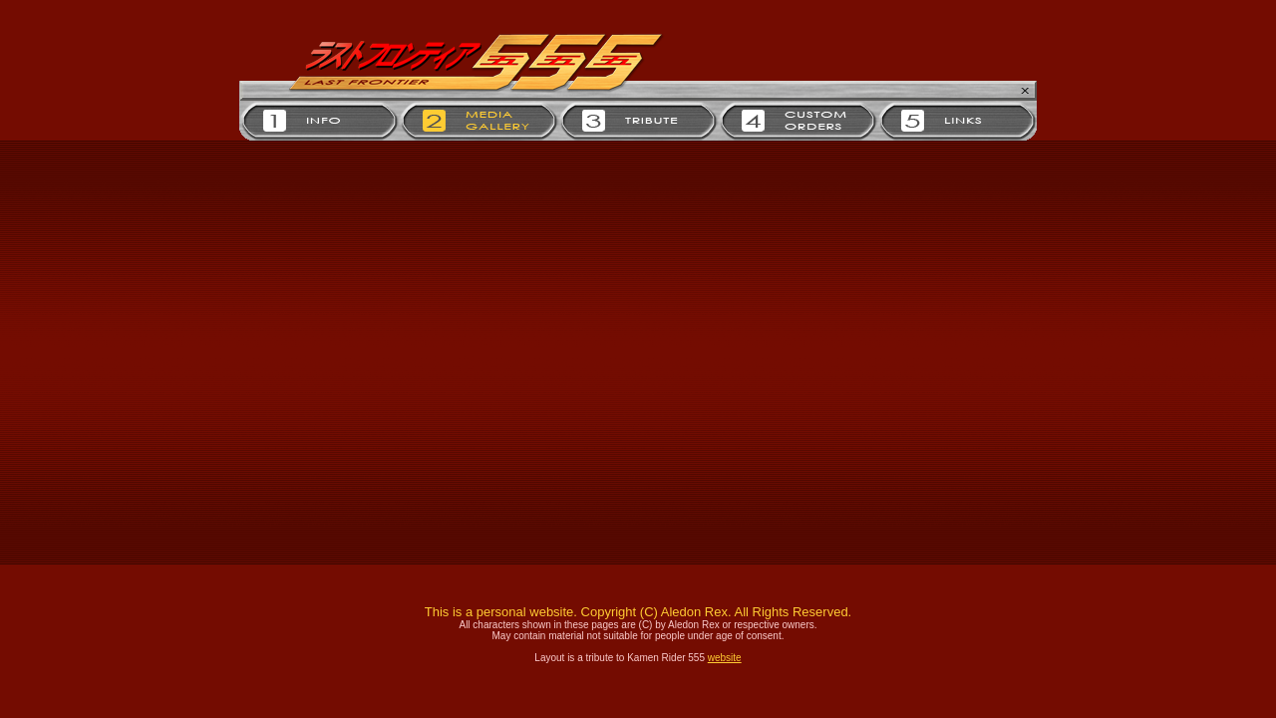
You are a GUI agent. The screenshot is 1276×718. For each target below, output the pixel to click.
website (725, 657)
